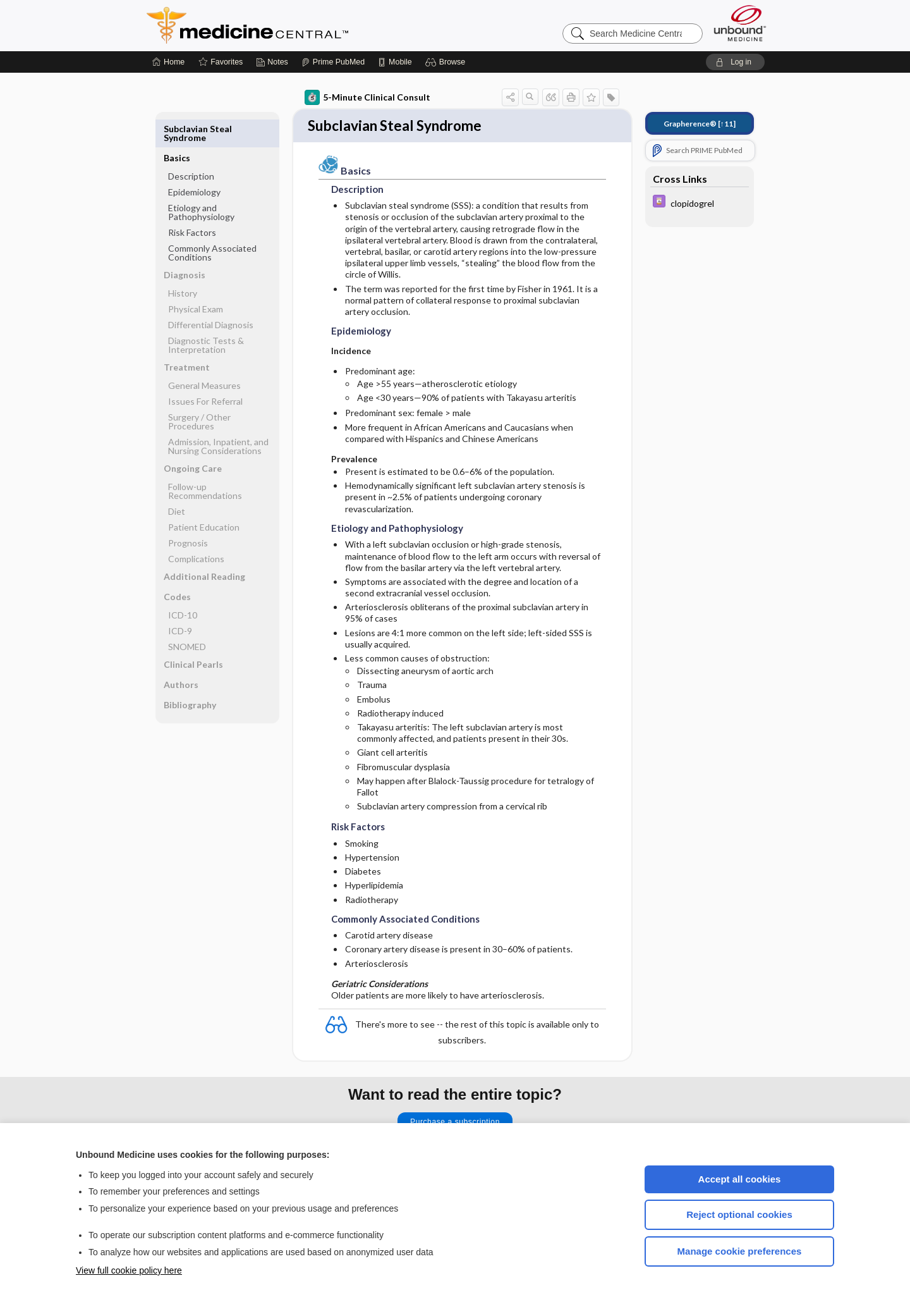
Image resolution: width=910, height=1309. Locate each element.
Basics (177, 128)
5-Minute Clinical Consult (367, 97)
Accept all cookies (739, 1179)
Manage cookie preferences (739, 1251)
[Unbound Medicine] (740, 23)
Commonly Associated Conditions (212, 223)
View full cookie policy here (129, 1270)
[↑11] (700, 123)
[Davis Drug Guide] (699, 202)
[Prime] (333, 62)
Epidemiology (194, 162)
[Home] (168, 62)
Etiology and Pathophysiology (201, 183)
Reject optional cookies (739, 1214)
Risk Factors (192, 203)
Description (191, 147)
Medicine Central (303, 25)
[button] (447, 62)
